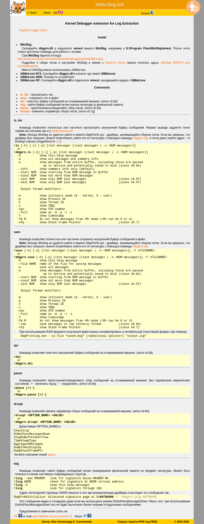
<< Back (32, 12)
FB (18, 516)
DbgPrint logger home (33, 30)
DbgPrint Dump (115, 62)
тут (58, 141)
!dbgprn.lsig (140, 138)
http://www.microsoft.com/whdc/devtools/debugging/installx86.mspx (60, 59)
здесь (51, 454)
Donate (147, 13)
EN (58, 12)
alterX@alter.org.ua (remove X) (52, 516)
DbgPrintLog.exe (62, 131)
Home (47, 12)
